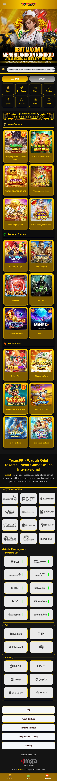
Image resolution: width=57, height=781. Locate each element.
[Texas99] (28, 4)
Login (42, 79)
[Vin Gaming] (28, 761)
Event (10, 777)
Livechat (47, 777)
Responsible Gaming (28, 737)
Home (8, 89)
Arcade (22, 101)
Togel (49, 101)
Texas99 (7, 475)
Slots (35, 89)
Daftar (15, 79)
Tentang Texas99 (28, 728)
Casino (49, 89)
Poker (35, 101)
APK (28, 777)
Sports (8, 101)
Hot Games (21, 89)
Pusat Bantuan (28, 719)
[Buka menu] (4, 4)
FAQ (28, 710)
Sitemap (28, 746)
